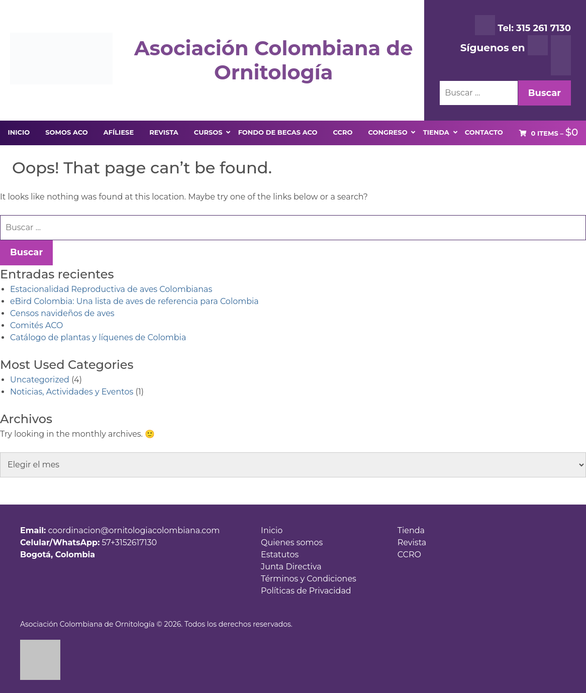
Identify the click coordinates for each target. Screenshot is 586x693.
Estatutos (280, 554)
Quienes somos (292, 542)
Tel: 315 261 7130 (523, 25)
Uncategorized (39, 379)
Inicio (271, 530)
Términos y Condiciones (308, 578)
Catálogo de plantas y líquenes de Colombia (98, 337)
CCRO (409, 554)
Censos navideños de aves (62, 313)
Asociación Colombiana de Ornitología (273, 60)
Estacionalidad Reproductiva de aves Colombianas (111, 289)
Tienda (411, 530)
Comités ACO (36, 325)
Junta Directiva (291, 566)
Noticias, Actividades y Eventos (71, 392)
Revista (412, 542)
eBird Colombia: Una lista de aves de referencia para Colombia (134, 301)
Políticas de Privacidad (306, 591)
